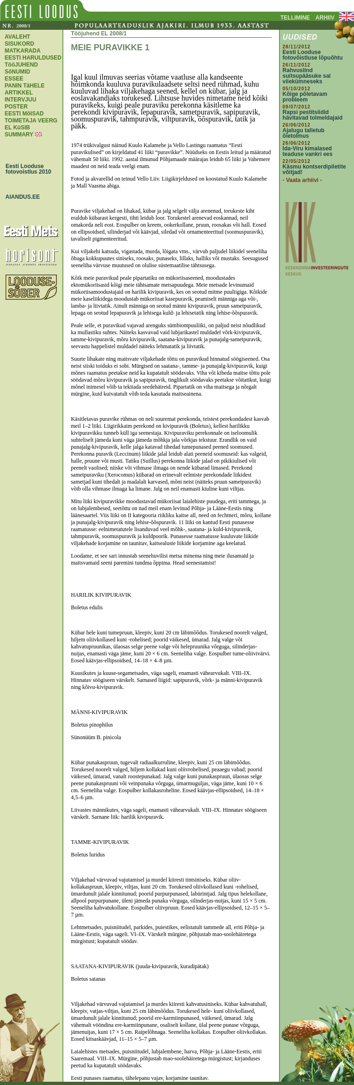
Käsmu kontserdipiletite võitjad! (314, 169)
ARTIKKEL (19, 92)
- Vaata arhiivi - (302, 180)
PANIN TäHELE (25, 85)
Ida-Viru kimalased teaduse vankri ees (308, 151)
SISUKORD (19, 43)
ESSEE (14, 78)
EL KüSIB (17, 127)
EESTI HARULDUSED (33, 57)
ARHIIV (324, 17)
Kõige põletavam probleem (305, 97)
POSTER (16, 106)
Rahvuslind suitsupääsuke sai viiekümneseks (307, 76)
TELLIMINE (295, 17)
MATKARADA (23, 50)
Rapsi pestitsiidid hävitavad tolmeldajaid (313, 115)
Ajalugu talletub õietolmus (304, 133)
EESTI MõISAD (24, 113)
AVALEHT (17, 37)
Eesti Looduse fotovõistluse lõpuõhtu (313, 55)
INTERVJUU (20, 99)
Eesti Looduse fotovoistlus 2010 (26, 169)
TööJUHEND (21, 64)
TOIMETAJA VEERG (31, 120)
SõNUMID (17, 71)
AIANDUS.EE (20, 197)
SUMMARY (19, 134)
